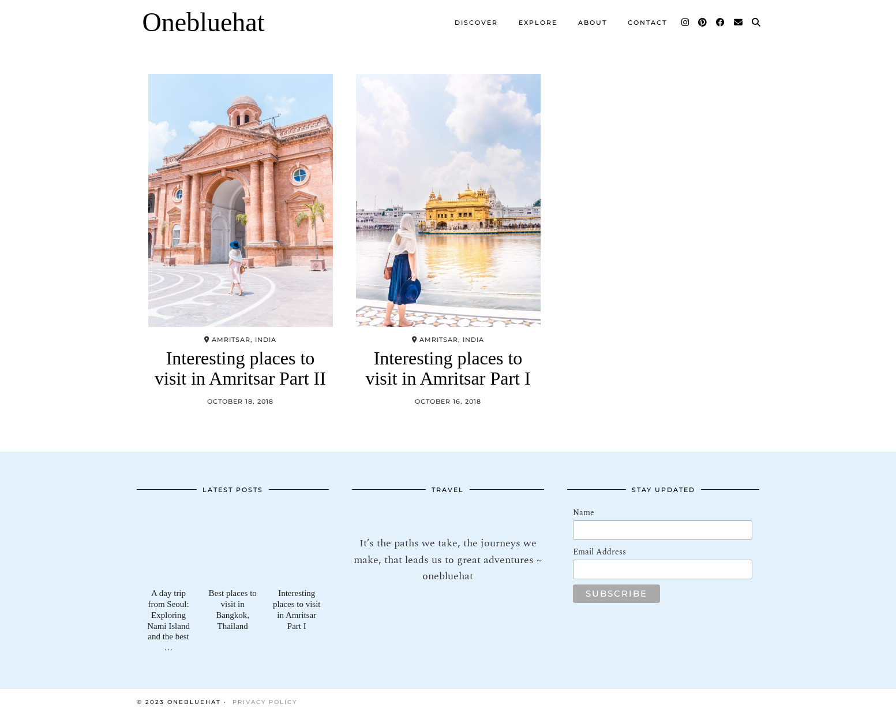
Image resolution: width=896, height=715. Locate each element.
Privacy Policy (265, 702)
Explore (538, 22)
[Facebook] (721, 22)
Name (583, 513)
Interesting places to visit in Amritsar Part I (447, 368)
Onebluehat (204, 22)
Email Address (599, 552)
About (592, 22)
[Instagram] (685, 22)
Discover (476, 22)
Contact (647, 22)
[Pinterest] (703, 22)
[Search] (757, 22)
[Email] (739, 22)
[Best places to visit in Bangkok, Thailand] (233, 545)
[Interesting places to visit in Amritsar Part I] (297, 545)
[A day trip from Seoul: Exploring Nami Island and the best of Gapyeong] (169, 545)
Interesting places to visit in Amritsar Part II (240, 368)
